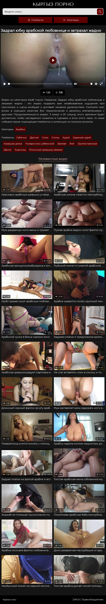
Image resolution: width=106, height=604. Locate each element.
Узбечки (21, 137)
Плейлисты (35, 20)
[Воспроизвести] (4, 83)
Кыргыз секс (9, 599)
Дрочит (34, 137)
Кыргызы (20, 149)
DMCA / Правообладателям (88, 599)
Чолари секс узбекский (39, 143)
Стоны (55, 137)
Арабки (20, 129)
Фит (71, 143)
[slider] (36, 83)
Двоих (7, 149)
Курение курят (82, 137)
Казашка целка (13, 143)
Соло (45, 137)
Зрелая (61, 143)
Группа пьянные (87, 143)
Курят (66, 137)
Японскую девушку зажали (45, 149)
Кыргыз (53, 4)
